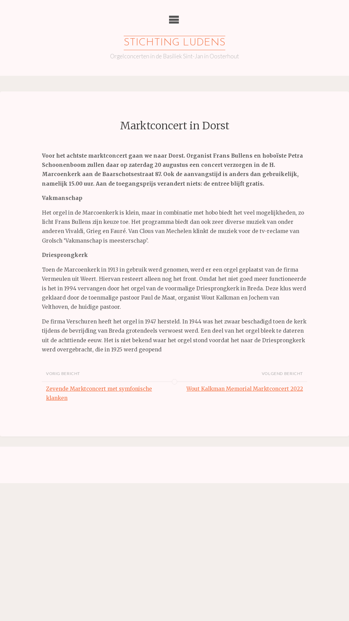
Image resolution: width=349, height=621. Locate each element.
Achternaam (35, 517)
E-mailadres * (37, 472)
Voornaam (33, 495)
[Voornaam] (66, 505)
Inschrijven (66, 546)
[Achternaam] (66, 528)
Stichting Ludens (174, 43)
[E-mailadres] (66, 483)
